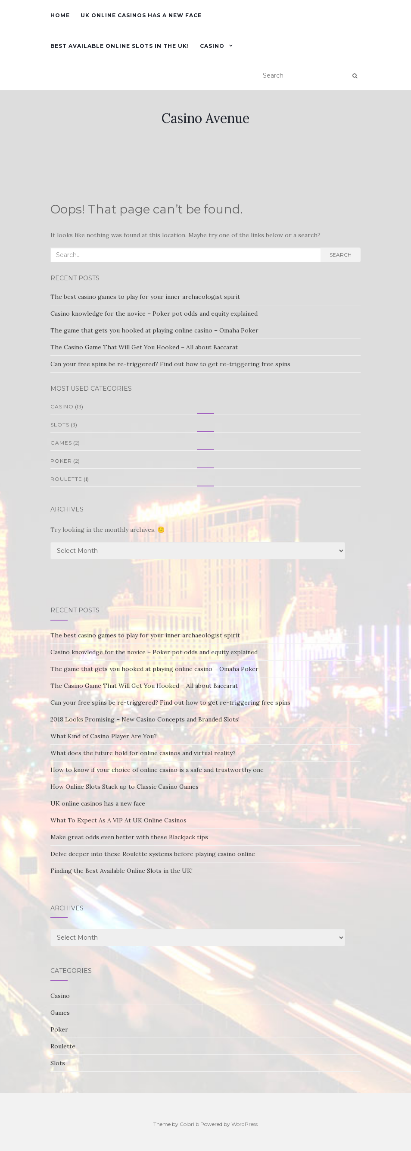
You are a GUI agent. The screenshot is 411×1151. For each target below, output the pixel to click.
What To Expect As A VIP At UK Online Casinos (118, 820)
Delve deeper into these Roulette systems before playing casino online (152, 854)
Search (341, 254)
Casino (212, 46)
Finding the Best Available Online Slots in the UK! (121, 871)
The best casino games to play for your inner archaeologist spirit (145, 297)
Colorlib (189, 1124)
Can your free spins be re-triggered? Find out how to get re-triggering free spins (170, 364)
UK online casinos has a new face (141, 15)
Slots (59, 424)
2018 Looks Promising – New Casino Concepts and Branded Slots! (145, 719)
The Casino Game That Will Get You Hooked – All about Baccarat (144, 347)
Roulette (66, 479)
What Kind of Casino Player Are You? (103, 736)
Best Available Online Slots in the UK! (119, 46)
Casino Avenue (205, 118)
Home (60, 15)
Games (61, 442)
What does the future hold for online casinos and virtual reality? (143, 753)
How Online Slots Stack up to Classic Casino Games (124, 786)
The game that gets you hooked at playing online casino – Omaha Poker (154, 330)
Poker (61, 461)
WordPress (244, 1124)
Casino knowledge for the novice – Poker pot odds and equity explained (154, 313)
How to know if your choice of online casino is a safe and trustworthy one (157, 770)
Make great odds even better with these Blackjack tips (129, 837)
